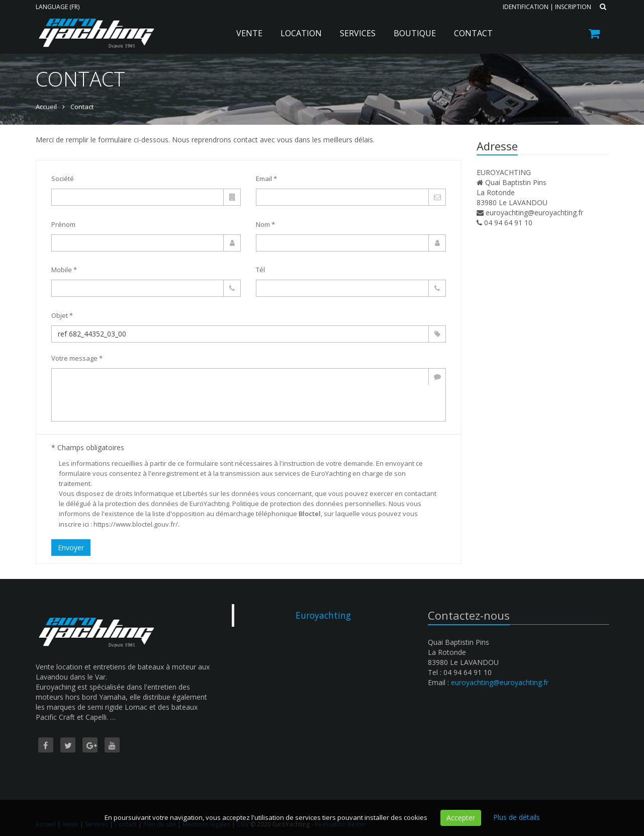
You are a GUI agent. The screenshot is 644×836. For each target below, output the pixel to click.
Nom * (265, 224)
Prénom (63, 224)
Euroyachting (323, 615)
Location (301, 33)
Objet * (62, 315)
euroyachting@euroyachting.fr (534, 212)
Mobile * (64, 269)
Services (358, 33)
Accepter (460, 817)
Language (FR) (57, 7)
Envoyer (71, 547)
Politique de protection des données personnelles (309, 503)
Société (62, 178)
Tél (260, 269)
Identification (525, 7)
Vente (249, 33)
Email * (266, 178)
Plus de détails (516, 817)
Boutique (415, 33)
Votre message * (77, 358)
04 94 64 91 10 (508, 222)
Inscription (573, 7)
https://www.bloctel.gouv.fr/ (136, 524)
